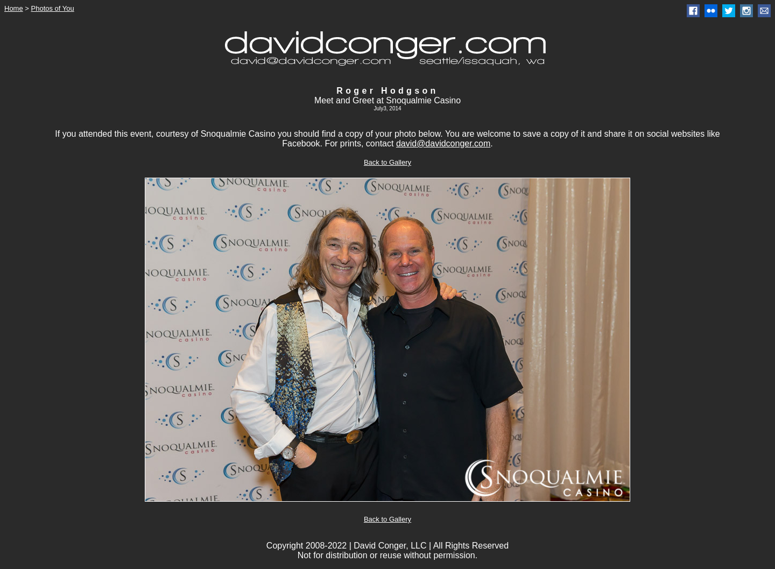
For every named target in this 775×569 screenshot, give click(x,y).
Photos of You (52, 8)
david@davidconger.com (443, 143)
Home (13, 8)
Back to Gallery (387, 162)
